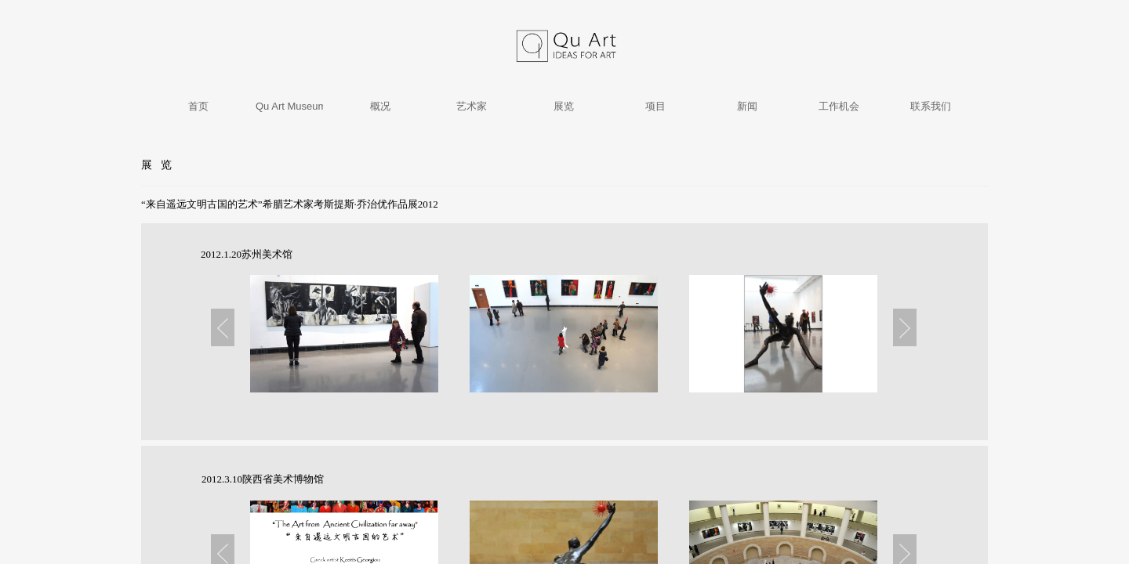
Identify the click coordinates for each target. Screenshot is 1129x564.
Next (905, 327)
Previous (222, 327)
